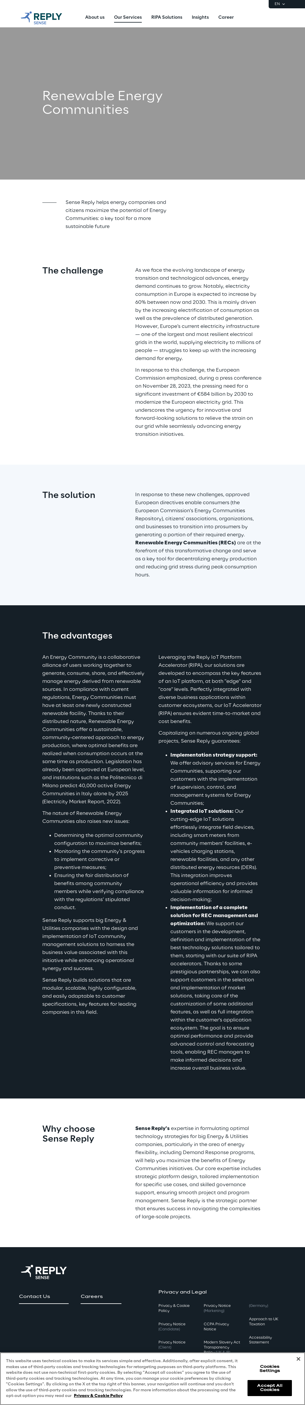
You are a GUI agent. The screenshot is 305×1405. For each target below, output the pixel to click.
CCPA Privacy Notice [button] (216, 1326)
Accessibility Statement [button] (260, 1340)
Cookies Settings (269, 1369)
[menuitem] (95, 17)
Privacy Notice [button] (172, 1326)
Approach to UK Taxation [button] (263, 1321)
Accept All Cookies (269, 1388)
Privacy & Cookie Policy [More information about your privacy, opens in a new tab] (98, 1396)
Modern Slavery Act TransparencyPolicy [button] (222, 1347)
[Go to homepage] (47, 17)
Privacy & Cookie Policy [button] (174, 1308)
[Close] (298, 1359)
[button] (44, 1297)
